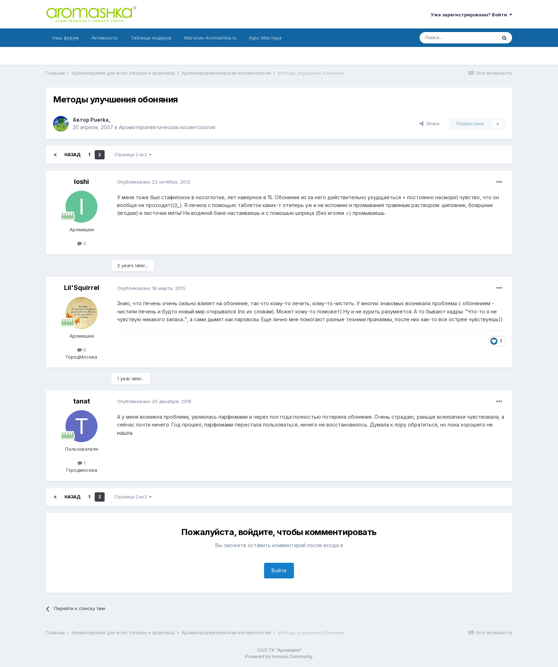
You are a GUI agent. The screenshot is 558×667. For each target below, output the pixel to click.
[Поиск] (458, 37)
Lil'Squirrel (81, 287)
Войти (279, 570)
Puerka (99, 120)
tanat (81, 401)
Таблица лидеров (151, 38)
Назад (72, 154)
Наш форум (65, 38)
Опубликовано (153, 182)
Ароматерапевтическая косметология (167, 127)
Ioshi (81, 181)
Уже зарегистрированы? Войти (471, 14)
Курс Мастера (265, 38)
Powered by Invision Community (279, 656)
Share (429, 123)
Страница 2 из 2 (133, 154)
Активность (104, 38)
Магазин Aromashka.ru (210, 38)
